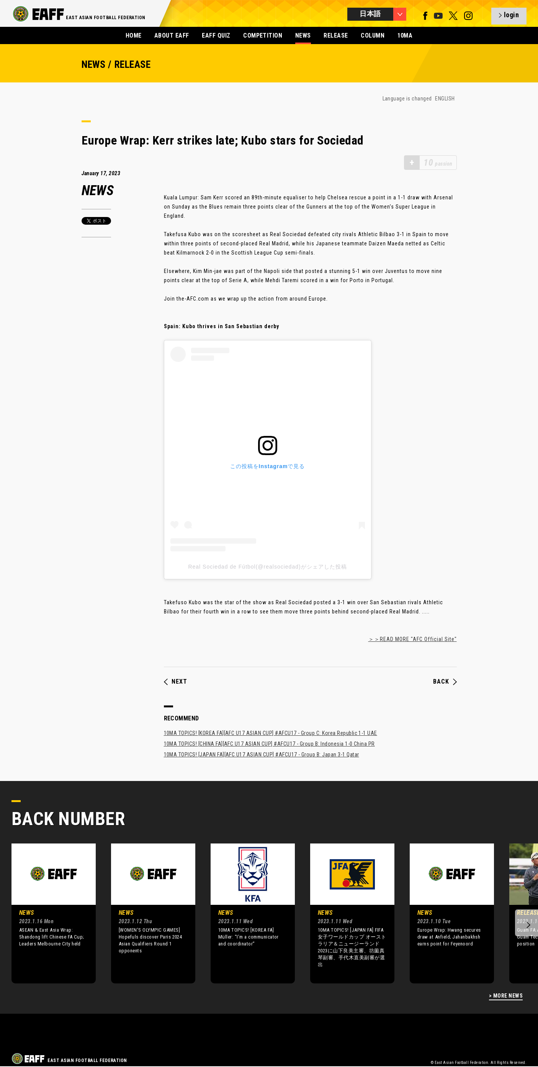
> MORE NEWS (506, 996)
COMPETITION (262, 35)
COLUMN (372, 35)
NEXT (175, 682)
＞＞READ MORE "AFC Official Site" (412, 639)
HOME (134, 35)
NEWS (303, 35)
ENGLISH (445, 98)
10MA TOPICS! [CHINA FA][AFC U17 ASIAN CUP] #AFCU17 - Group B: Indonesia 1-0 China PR (269, 744)
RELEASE (336, 35)
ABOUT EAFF (171, 35)
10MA (405, 35)
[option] (48, 913)
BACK (445, 682)
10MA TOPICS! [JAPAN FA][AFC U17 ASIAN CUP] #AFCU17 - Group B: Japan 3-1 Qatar (261, 754)
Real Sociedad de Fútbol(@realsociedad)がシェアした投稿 (267, 567)
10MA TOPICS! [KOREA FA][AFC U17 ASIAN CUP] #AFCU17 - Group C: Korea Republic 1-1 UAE (270, 733)
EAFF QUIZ (216, 35)
